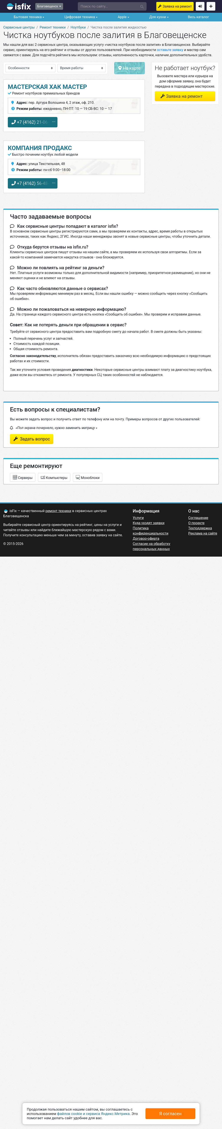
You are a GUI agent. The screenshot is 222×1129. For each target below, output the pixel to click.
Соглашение (198, 518)
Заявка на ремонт (177, 6)
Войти (200, 6)
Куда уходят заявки (148, 523)
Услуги (138, 518)
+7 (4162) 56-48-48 (32, 183)
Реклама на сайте (202, 533)
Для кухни (157, 17)
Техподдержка (200, 528)
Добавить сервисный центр (211, 6)
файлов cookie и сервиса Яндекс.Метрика (93, 1113)
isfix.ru (19, 6)
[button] (112, 6)
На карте (129, 68)
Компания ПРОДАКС (40, 148)
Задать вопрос (34, 439)
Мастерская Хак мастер (47, 86)
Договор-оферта (146, 538)
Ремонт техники (53, 27)
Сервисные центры (19, 27)
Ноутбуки (78, 27)
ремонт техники (58, 511)
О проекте (196, 523)
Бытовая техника (27, 17)
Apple (122, 17)
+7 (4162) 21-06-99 (32, 122)
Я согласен (170, 1113)
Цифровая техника (79, 17)
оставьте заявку (170, 50)
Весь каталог (198, 17)
